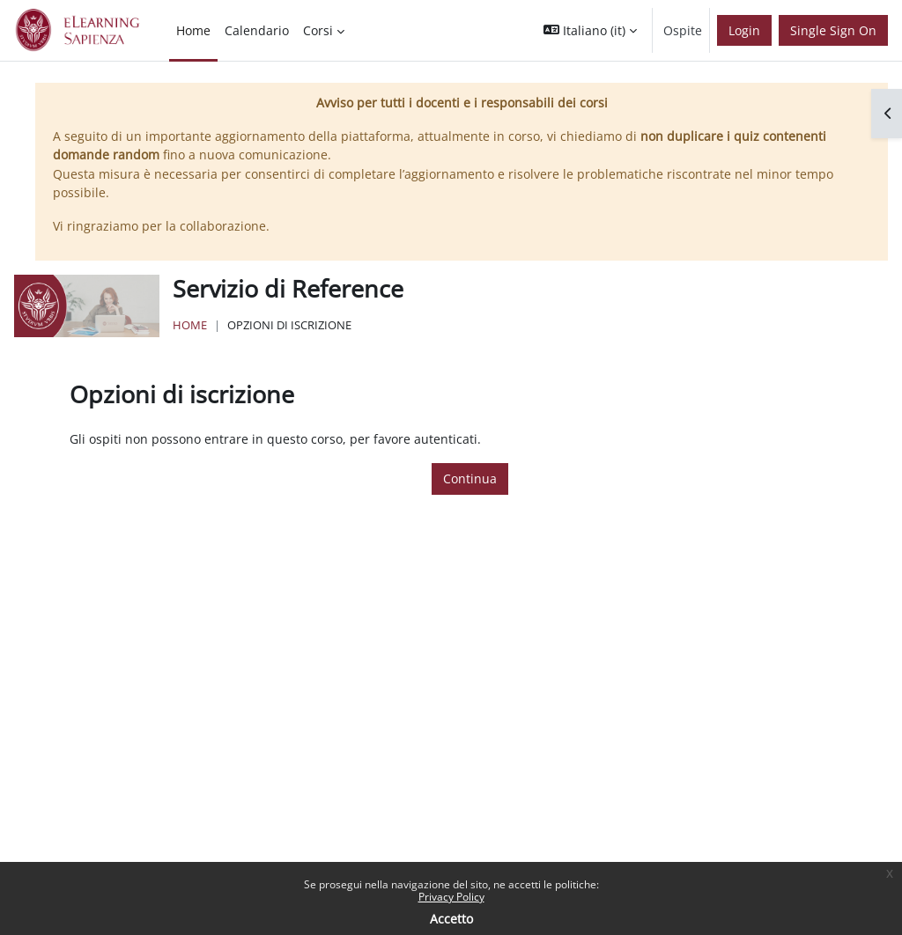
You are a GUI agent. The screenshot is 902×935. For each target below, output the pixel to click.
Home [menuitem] (193, 30)
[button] (590, 30)
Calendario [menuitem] (257, 30)
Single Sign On (833, 30)
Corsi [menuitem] (318, 30)
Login (744, 30)
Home (190, 325)
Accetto (451, 918)
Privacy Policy (451, 896)
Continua (470, 478)
